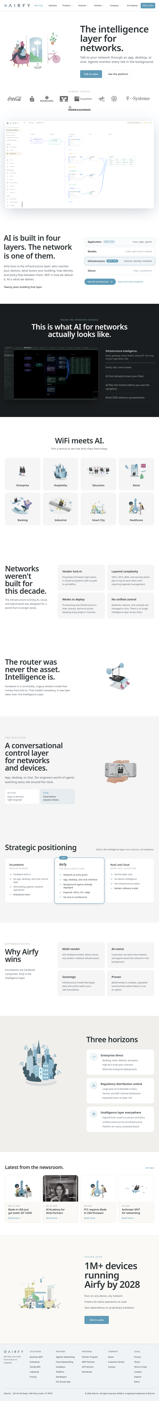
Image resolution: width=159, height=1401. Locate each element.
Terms (137, 1361)
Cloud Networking (64, 1361)
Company (115, 5)
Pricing (33, 1376)
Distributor (87, 1371)
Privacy (137, 1356)
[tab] (130, 355)
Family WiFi (35, 1366)
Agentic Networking (65, 1356)
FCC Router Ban (63, 1381)
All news (149, 1167)
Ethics (137, 1381)
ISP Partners (88, 1366)
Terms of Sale (140, 1366)
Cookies (138, 1371)
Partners (99, 5)
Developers (61, 1376)
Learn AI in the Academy (130, 281)
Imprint (137, 1376)
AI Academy (132, 5)
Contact (111, 1366)
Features (83, 5)
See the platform (118, 74)
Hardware (60, 1366)
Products (67, 5)
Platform (60, 1371)
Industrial (34, 1371)
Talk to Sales (148, 5)
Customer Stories (116, 1361)
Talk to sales (91, 74)
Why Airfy (38, 5)
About (111, 1356)
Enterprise (35, 1361)
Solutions (53, 5)
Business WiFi (36, 1356)
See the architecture (100, 281)
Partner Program (90, 1356)
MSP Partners (88, 1361)
